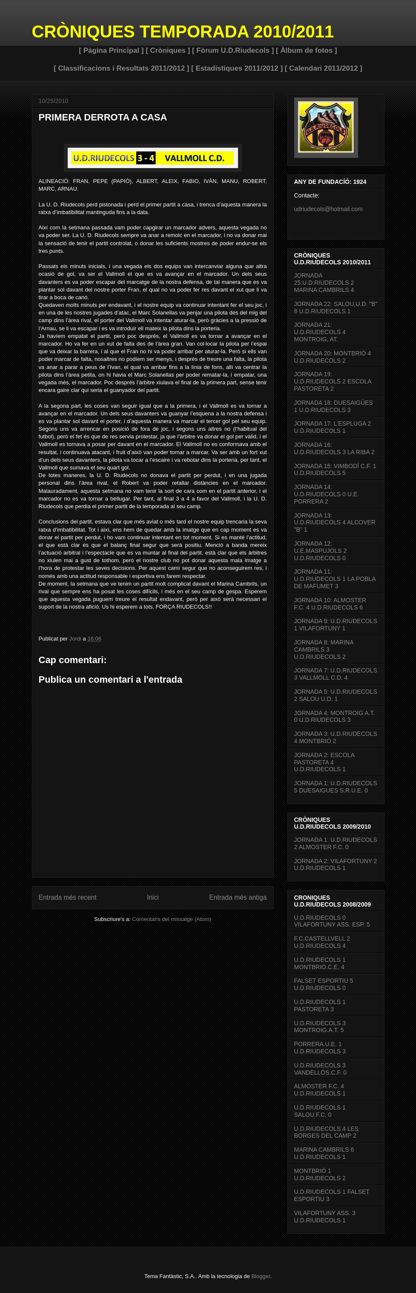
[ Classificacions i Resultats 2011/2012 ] (121, 68)
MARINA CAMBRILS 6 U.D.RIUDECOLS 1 (324, 1153)
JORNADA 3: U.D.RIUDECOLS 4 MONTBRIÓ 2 (335, 737)
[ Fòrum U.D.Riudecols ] (233, 50)
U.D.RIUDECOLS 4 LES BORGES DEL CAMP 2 (326, 1132)
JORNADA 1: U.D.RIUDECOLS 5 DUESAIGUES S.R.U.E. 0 (335, 787)
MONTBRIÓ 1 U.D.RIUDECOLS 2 (320, 1174)
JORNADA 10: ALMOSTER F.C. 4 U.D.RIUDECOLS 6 (330, 604)
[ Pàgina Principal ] (111, 50)
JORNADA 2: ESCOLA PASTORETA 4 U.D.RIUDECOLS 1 (324, 762)
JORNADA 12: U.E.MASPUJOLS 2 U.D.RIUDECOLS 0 (320, 550)
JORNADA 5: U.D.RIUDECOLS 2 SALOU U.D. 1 (335, 695)
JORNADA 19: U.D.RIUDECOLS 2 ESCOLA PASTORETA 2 (332, 381)
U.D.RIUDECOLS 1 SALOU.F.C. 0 (320, 1111)
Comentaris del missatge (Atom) (171, 919)
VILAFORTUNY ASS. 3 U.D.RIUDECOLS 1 (325, 1217)
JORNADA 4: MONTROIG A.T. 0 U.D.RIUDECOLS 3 (334, 716)
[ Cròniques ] (168, 50)
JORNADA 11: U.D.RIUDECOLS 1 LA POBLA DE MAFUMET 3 (335, 578)
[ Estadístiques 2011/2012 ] (237, 68)
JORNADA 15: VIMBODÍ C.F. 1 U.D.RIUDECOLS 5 (335, 470)
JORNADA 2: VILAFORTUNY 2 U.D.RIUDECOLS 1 (335, 865)
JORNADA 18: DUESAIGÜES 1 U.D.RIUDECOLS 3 (333, 406)
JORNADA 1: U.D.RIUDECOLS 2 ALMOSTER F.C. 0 (335, 843)
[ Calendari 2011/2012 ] (323, 68)
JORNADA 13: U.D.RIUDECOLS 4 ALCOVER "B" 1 (335, 522)
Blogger (260, 1276)
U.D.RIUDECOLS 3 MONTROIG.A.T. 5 (320, 1027)
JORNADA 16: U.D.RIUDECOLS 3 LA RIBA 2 (334, 448)
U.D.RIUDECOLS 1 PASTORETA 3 (320, 1005)
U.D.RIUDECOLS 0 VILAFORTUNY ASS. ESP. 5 (332, 921)
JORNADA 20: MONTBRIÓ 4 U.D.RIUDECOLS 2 (332, 357)
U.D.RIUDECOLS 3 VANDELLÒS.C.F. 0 (320, 1069)
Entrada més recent (68, 897)
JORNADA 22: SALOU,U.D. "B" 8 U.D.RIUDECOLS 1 (336, 307)
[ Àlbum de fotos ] (306, 50)
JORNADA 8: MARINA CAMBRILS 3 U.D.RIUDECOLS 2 (323, 649)
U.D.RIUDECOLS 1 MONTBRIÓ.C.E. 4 (320, 963)
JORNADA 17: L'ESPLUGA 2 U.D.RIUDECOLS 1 (332, 427)
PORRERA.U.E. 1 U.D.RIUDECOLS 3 (320, 1048)
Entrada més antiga (238, 897)
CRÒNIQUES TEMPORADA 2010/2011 (183, 31)
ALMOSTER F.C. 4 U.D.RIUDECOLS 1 (320, 1090)
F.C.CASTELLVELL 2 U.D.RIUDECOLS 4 (322, 942)
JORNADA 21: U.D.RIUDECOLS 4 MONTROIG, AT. (320, 332)
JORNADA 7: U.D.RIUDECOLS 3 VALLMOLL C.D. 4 (335, 674)
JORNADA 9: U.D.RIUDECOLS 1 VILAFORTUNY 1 (335, 625)
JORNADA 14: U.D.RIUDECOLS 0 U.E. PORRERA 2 (326, 494)
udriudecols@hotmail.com (328, 209)
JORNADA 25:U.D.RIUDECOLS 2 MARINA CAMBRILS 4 (324, 282)
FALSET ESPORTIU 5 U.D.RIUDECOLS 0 (323, 984)
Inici (153, 897)
